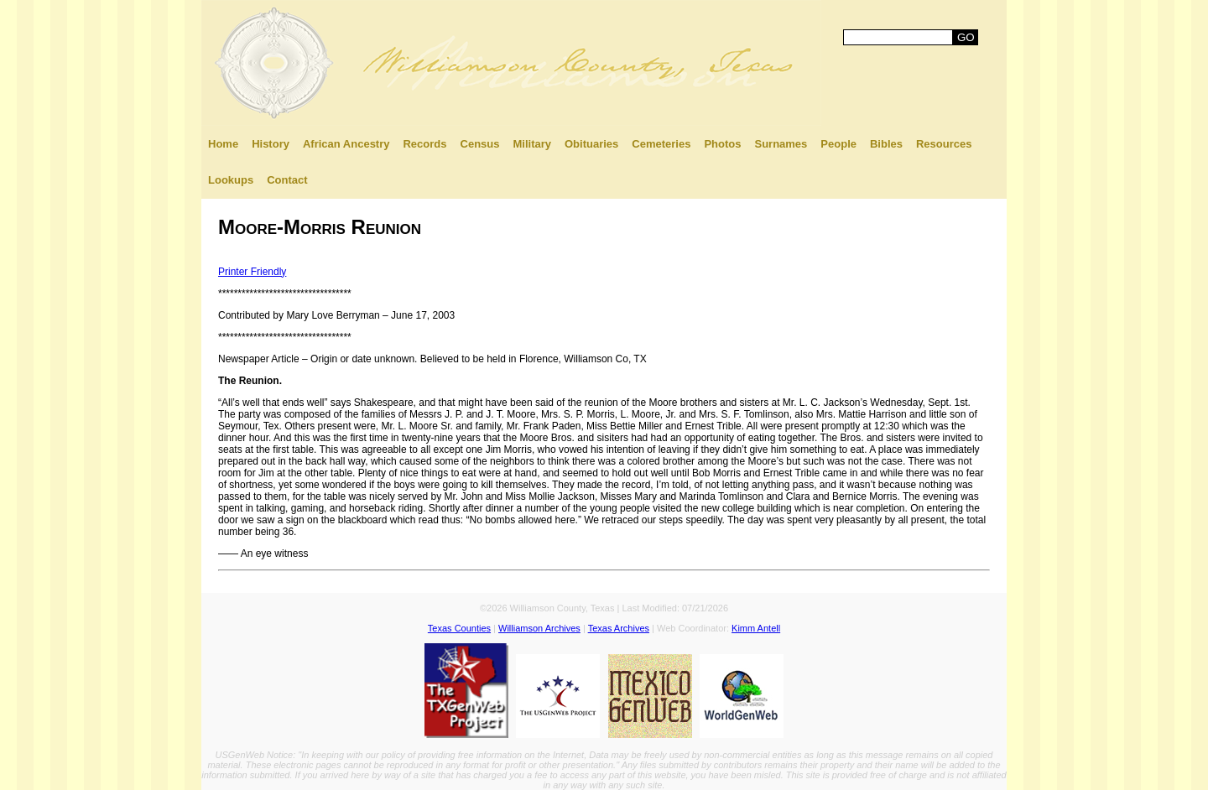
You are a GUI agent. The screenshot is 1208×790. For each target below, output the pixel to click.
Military (532, 144)
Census (480, 144)
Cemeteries (661, 144)
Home (223, 144)
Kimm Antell (756, 628)
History (270, 144)
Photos (722, 144)
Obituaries (591, 144)
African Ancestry (346, 144)
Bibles (886, 144)
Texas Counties (459, 628)
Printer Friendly (252, 272)
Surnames (780, 144)
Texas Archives (618, 628)
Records (424, 144)
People (838, 144)
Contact (287, 180)
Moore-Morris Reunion (319, 227)
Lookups (230, 180)
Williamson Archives (539, 628)
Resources (943, 144)
